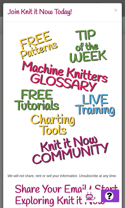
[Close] (115, 10)
